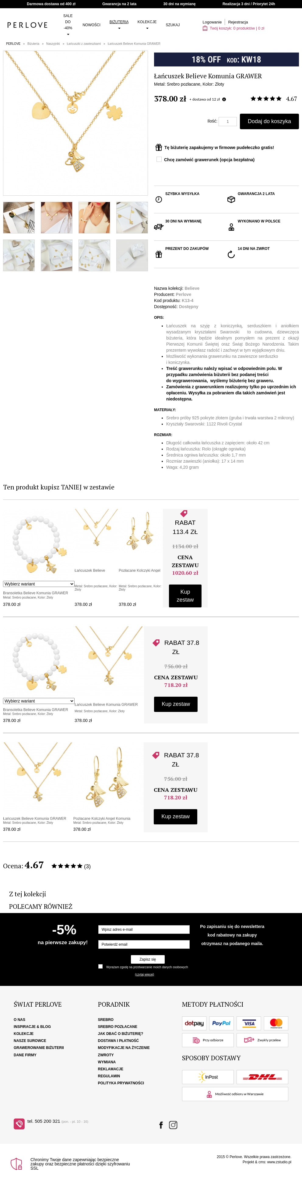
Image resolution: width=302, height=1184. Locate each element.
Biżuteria (119, 24)
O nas (19, 1020)
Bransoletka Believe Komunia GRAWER (35, 593)
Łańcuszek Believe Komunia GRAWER (134, 43)
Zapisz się (147, 959)
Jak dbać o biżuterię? (120, 1034)
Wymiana (107, 1062)
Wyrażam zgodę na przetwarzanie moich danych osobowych (147, 967)
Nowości (91, 25)
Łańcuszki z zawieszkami (84, 43)
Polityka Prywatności (121, 1083)
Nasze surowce (30, 1041)
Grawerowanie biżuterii (39, 1048)
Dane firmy (25, 1055)
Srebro (106, 1020)
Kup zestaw (185, 596)
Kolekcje (147, 24)
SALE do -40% (68, 24)
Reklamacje (110, 1069)
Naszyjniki (53, 43)
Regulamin (109, 1076)
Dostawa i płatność (118, 1041)
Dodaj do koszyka (269, 121)
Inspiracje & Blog (32, 1027)
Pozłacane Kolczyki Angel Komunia (101, 818)
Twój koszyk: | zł (233, 28)
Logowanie (212, 22)
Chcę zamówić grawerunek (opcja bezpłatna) (209, 159)
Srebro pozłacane (117, 1027)
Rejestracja (238, 22)
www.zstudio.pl (279, 1162)
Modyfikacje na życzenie (124, 1048)
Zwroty (106, 1055)
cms (261, 1162)
